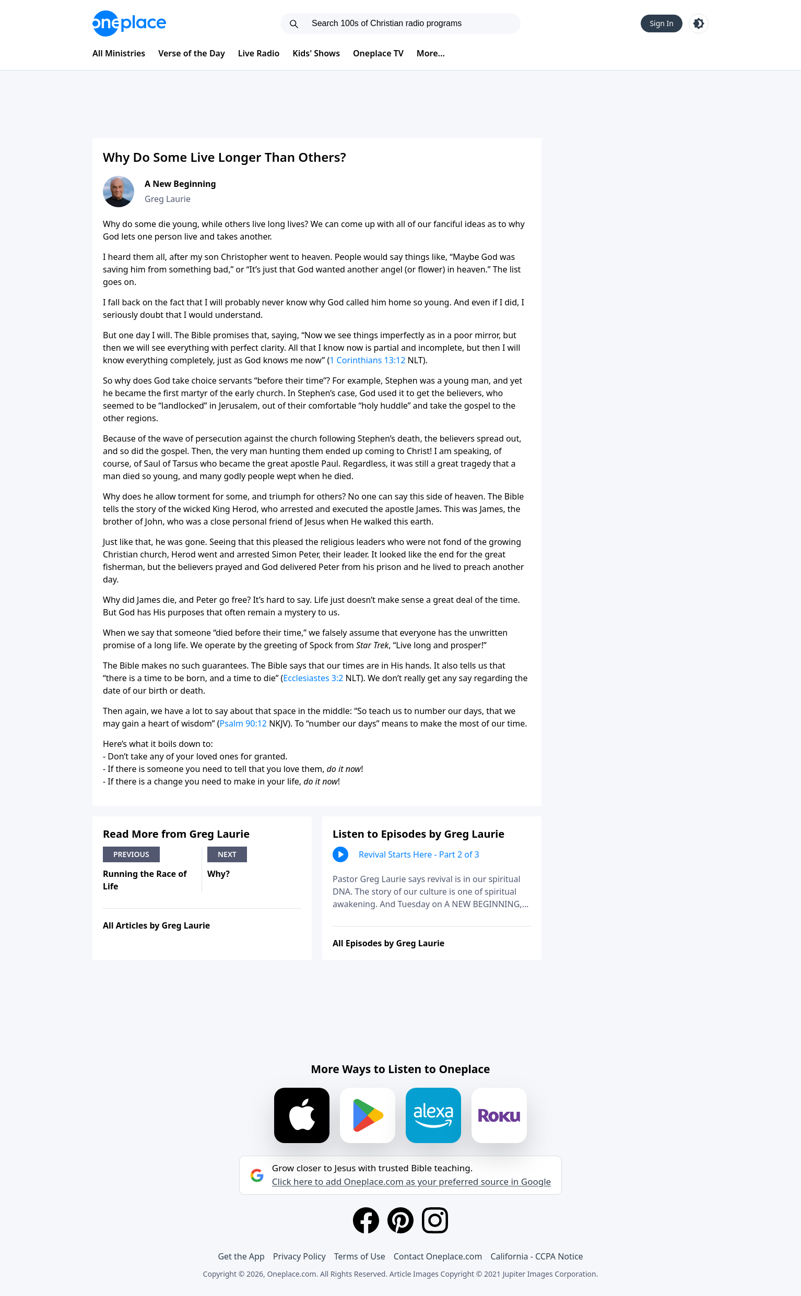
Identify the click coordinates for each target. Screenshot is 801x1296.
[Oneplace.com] (129, 23)
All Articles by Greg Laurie (156, 925)
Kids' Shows (316, 53)
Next (227, 854)
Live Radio (259, 53)
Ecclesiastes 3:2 (313, 678)
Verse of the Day (191, 53)
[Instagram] (435, 1220)
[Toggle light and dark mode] (699, 23)
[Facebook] (366, 1220)
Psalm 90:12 (243, 723)
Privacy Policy (299, 1256)
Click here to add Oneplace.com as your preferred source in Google (411, 1181)
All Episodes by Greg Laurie (388, 943)
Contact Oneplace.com (438, 1256)
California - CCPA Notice (536, 1256)
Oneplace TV (378, 53)
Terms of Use (359, 1256)
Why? (218, 873)
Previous (131, 854)
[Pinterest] (400, 1220)
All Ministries (118, 53)
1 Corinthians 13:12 (367, 360)
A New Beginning (180, 183)
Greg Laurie (168, 199)
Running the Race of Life (144, 880)
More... (431, 53)
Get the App (241, 1256)
